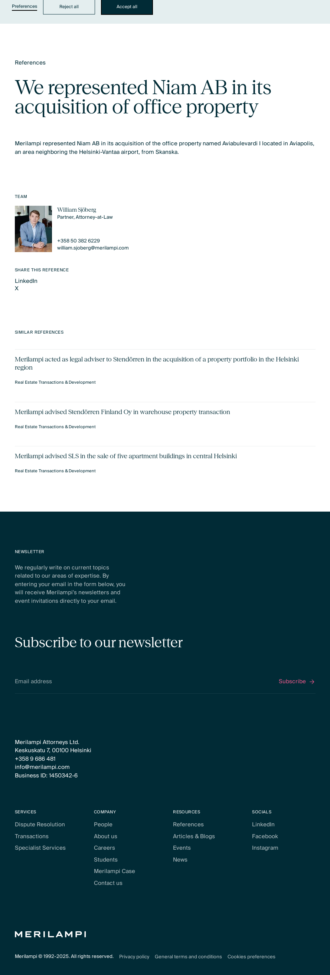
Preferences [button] (24, 6)
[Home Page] (50, 934)
